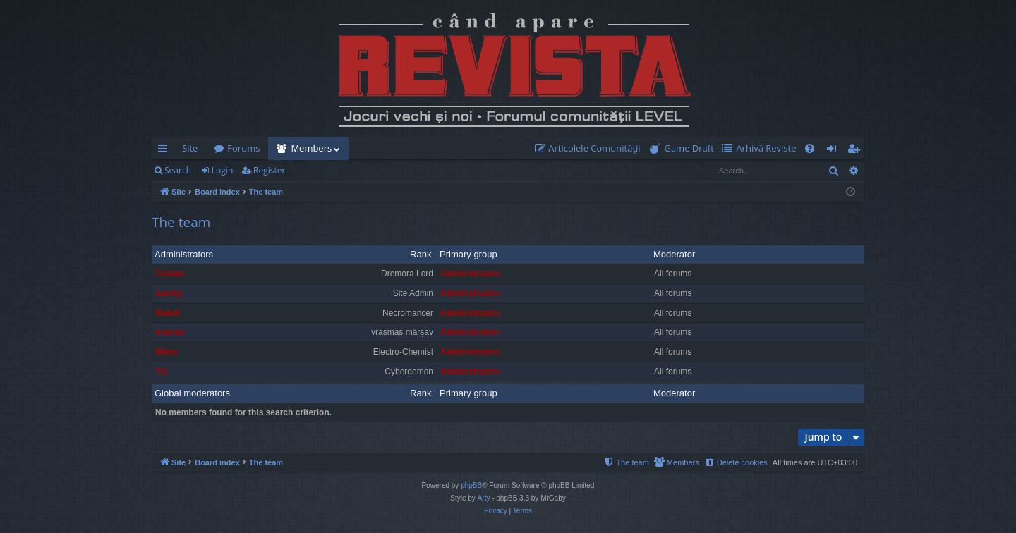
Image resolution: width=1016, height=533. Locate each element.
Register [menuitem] (856, 151)
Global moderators (192, 393)
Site (190, 148)
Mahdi (167, 313)
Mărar (167, 352)
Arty (484, 498)
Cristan (169, 273)
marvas (170, 332)
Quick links (165, 151)
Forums (243, 148)
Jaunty (169, 293)
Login (222, 170)
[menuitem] (590, 148)
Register (269, 170)
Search (177, 170)
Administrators (184, 254)
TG (161, 371)
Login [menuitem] (834, 151)
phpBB (471, 485)
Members (311, 148)
